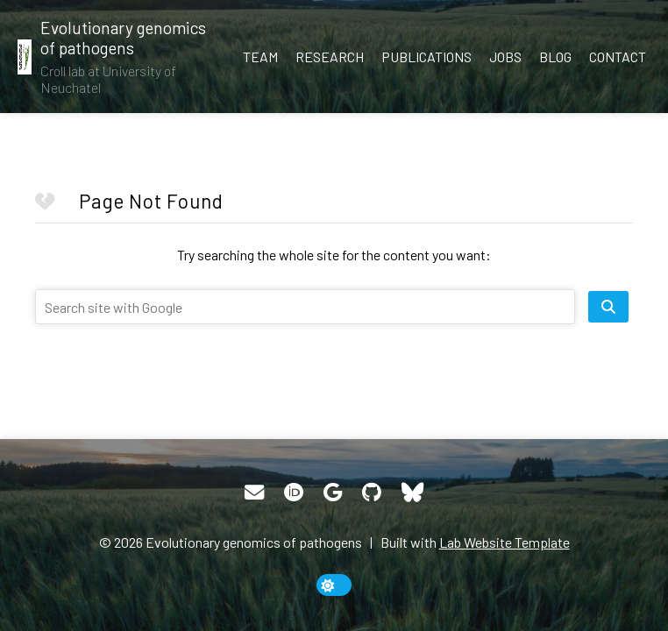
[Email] (254, 493)
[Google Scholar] (332, 493)
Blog (555, 56)
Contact (617, 56)
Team (260, 56)
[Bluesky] (412, 493)
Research (329, 56)
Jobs (505, 56)
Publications (426, 56)
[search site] (608, 307)
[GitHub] (372, 493)
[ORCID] (294, 493)
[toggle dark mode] (334, 585)
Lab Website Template (504, 542)
